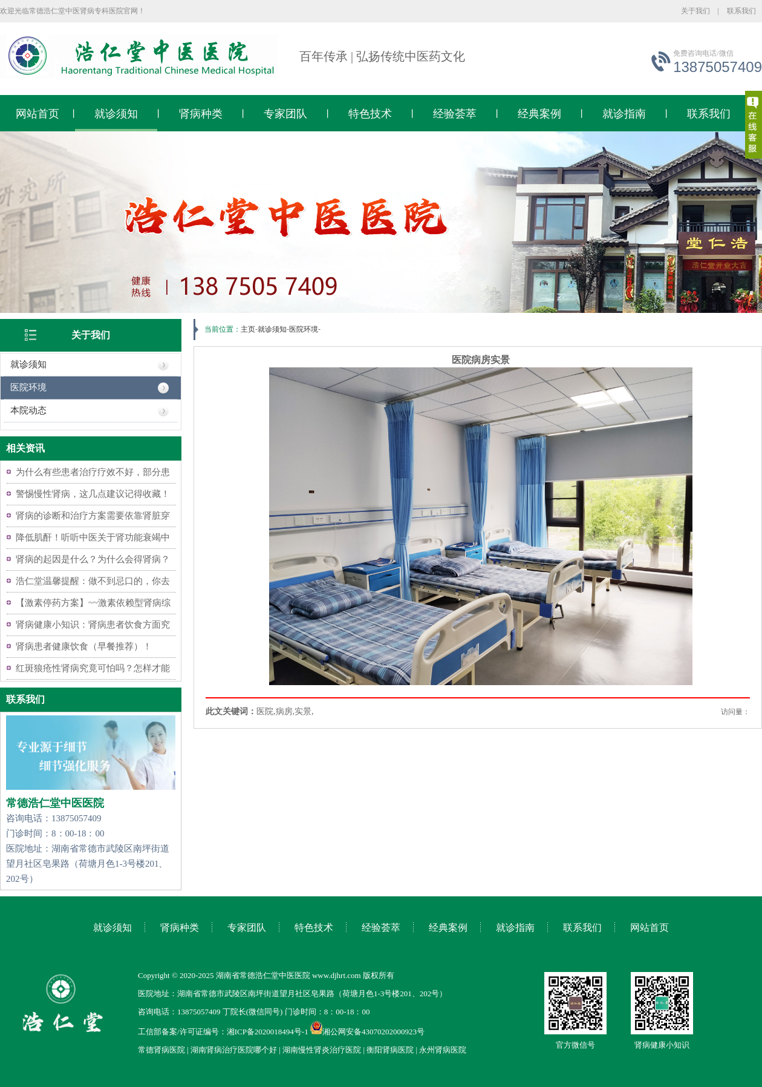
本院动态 (28, 410)
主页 (248, 329)
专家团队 (285, 114)
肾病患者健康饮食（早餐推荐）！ (84, 646)
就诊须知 (116, 114)
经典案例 (539, 114)
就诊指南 (624, 114)
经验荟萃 (455, 114)
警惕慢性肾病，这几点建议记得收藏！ (93, 494)
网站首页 (37, 114)
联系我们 (741, 11)
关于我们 (695, 11)
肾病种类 (201, 114)
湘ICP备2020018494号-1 (267, 1031)
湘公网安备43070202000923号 (367, 1031)
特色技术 (370, 114)
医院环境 (28, 387)
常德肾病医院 (161, 1049)
